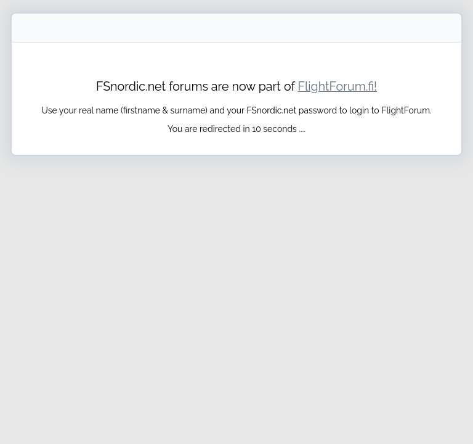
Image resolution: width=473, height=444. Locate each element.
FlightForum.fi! (337, 87)
